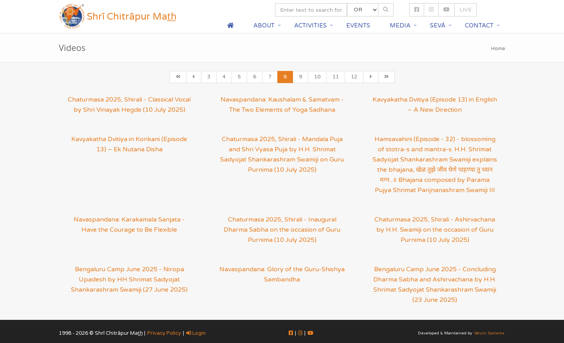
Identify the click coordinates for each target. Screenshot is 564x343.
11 (336, 77)
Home (498, 48)
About (264, 25)
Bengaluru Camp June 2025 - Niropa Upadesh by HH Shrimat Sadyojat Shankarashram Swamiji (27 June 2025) (129, 279)
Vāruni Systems (489, 333)
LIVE (465, 9)
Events (358, 25)
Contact (479, 25)
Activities (310, 25)
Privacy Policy (164, 333)
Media (400, 25)
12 (354, 77)
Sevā (437, 25)
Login (196, 333)
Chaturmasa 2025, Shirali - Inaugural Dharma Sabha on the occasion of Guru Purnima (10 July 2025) (282, 230)
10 (317, 77)
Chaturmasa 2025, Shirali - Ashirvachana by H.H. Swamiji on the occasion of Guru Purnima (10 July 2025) (434, 230)
